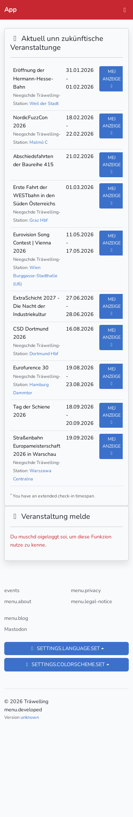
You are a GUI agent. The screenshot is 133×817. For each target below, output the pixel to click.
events (12, 590)
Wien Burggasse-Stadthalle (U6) (35, 275)
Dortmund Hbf (43, 353)
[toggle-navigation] (123, 10)
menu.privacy (86, 590)
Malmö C (38, 142)
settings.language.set (64, 648)
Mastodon (15, 629)
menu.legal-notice (91, 601)
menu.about (17, 601)
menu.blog (16, 618)
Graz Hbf (38, 220)
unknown (30, 717)
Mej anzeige (111, 78)
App (10, 9)
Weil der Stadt (44, 103)
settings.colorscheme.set (64, 664)
